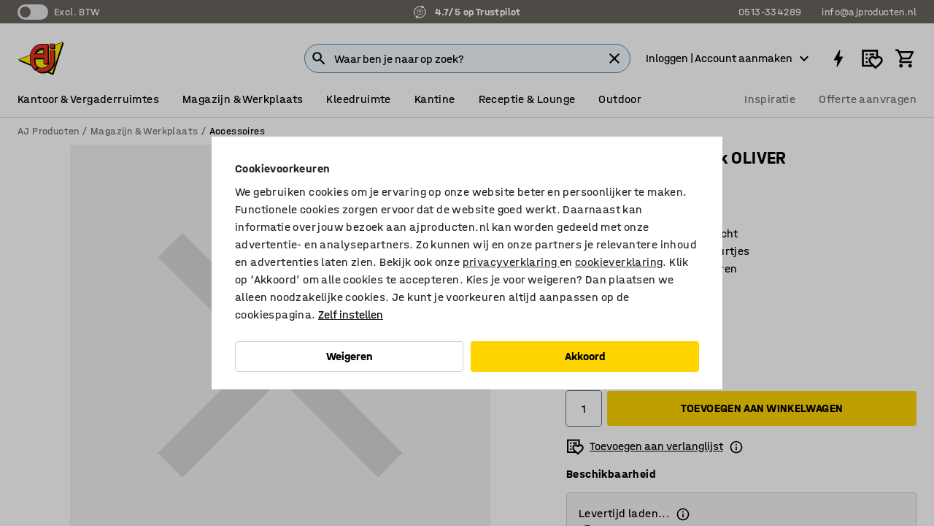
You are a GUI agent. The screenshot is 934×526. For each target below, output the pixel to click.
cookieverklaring (619, 262)
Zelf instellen (350, 314)
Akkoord (585, 356)
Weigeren (349, 356)
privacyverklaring (511, 262)
